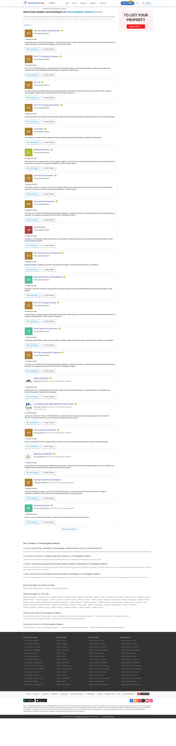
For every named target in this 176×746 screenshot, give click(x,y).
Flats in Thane (61, 703)
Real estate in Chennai (32, 700)
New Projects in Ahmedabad (131, 706)
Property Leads (110, 721)
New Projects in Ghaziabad (131, 690)
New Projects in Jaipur (129, 709)
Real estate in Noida (31, 684)
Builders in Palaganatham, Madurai (56, 616)
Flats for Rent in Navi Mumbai (99, 693)
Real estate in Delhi (31, 668)
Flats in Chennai (62, 700)
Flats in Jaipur (61, 709)
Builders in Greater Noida (60, 632)
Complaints (64, 721)
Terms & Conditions (77, 721)
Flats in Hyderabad (63, 712)
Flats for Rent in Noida (96, 684)
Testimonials (90, 721)
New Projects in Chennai (130, 700)
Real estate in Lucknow (32, 687)
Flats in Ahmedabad (63, 706)
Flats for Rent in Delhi (96, 668)
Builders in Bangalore (30, 625)
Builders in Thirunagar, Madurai (33, 616)
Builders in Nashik (143, 627)
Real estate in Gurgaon (32, 674)
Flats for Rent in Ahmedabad (99, 706)
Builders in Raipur (117, 630)
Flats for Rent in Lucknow (97, 687)
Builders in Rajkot (84, 635)
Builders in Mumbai (57, 625)
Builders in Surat (28, 630)
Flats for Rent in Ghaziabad (98, 690)
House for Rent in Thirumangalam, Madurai (74, 655)
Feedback (54, 721)
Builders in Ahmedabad (115, 625)
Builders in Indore (97, 627)
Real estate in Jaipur (31, 709)
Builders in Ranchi (43, 635)
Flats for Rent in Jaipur (96, 709)
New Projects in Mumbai (130, 671)
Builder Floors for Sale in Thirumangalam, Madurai (69, 646)
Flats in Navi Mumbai (64, 693)
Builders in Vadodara (90, 630)
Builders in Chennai (100, 625)
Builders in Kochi (97, 635)
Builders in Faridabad (30, 632)
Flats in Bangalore (63, 678)
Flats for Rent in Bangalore (98, 678)
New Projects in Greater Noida (132, 696)
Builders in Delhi (70, 625)
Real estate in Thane (32, 703)
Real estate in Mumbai (32, 671)
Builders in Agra (141, 630)
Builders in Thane (83, 627)
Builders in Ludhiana (29, 635)
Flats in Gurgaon (62, 674)
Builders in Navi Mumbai (112, 627)
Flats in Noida (61, 684)
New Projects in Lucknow (130, 687)
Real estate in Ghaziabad (33, 690)
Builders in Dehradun (130, 632)
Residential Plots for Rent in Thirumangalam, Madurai (107, 655)
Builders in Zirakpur (71, 635)
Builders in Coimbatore (60, 630)
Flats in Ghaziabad (63, 690)
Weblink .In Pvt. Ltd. (81, 744)
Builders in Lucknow (144, 625)
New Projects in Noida (129, 684)
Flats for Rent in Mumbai (97, 671)
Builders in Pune (44, 625)
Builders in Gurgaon (56, 627)
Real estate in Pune (31, 681)
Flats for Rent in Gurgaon (97, 674)
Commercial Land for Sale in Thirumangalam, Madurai (112, 644)
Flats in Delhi (61, 668)
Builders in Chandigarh (95, 632)
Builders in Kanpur (57, 635)
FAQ (119, 721)
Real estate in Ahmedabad (34, 706)
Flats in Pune (61, 681)
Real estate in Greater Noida (34, 696)
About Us (36, 721)
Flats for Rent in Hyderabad (98, 712)
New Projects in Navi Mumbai (131, 693)
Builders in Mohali (44, 632)
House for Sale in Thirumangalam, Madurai (36, 646)
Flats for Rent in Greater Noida (99, 696)
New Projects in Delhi (129, 668)
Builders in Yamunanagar (78, 632)
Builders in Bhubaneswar (43, 630)
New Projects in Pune (129, 681)
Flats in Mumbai (62, 671)
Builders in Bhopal (76, 630)
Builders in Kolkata (70, 627)
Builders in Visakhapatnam (113, 632)
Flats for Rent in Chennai (97, 700)
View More (27, 25)
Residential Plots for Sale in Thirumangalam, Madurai (40, 644)
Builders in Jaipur (130, 625)
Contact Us (45, 721)
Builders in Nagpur (42, 627)
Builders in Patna (104, 630)
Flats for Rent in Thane (97, 703)
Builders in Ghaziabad (129, 627)
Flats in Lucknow (62, 687)
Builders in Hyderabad (84, 625)
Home (29, 721)
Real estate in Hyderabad (33, 712)
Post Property (127, 2)
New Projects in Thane (129, 703)
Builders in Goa (129, 630)
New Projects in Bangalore (131, 678)
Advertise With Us (129, 721)
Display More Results (69, 556)
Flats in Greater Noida (64, 696)
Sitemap (99, 721)
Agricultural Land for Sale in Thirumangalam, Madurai (76, 644)
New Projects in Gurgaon (130, 674)
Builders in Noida (28, 627)
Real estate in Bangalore (33, 678)
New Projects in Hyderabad (131, 712)
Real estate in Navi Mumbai (34, 693)
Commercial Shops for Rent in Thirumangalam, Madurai (40, 655)
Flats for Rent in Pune (96, 681)
